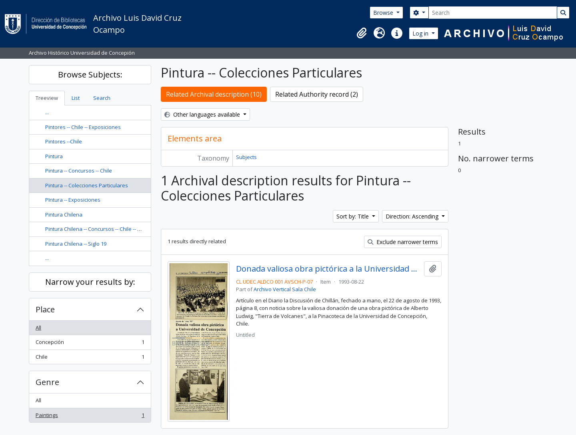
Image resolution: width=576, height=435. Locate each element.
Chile (89, 358)
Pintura (54, 156)
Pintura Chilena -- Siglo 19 (75, 243)
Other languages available (203, 114)
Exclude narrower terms (403, 242)
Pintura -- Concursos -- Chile (78, 170)
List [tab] (76, 97)
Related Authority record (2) (316, 94)
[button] (361, 33)
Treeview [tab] (47, 97)
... (47, 112)
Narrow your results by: (90, 281)
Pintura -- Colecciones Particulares (86, 185)
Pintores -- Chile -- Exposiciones (83, 127)
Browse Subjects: (90, 74)
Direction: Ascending (413, 216)
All (38, 327)
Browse (384, 12)
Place (45, 309)
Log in (421, 33)
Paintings (89, 416)
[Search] (492, 12)
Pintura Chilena (63, 214)
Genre (47, 382)
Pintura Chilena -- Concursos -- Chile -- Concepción (105, 228)
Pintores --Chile (63, 141)
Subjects (246, 157)
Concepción (89, 343)
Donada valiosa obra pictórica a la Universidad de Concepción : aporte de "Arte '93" (328, 269)
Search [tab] (101, 97)
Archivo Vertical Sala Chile (285, 289)
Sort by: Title (353, 216)
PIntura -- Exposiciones (72, 199)
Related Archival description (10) (214, 94)
